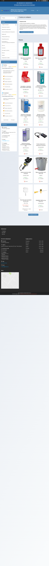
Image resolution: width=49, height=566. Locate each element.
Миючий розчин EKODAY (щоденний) (26, 59)
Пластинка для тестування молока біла (25, 200)
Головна (32, 10)
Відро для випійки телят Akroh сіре (41, 173)
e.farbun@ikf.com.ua (5, 140)
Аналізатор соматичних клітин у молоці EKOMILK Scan (26, 116)
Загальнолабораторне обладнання (8, 31)
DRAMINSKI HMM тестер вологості (41, 201)
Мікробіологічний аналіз (6, 29)
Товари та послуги (5, 24)
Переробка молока (5, 39)
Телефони (4, 231)
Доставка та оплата (5, 50)
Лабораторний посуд (6, 36)
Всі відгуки (13, 119)
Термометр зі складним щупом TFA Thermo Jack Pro (9, 99)
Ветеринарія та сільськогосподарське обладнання (8, 42)
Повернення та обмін (6, 57)
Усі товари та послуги (33, 214)
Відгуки (3, 52)
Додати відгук (6, 119)
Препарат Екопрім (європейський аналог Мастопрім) (41, 116)
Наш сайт (3, 232)
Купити (26, 67)
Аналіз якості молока (6, 27)
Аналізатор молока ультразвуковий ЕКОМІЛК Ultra (25, 144)
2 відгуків (38, 0)
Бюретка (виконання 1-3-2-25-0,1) (8, 70)
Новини (3, 55)
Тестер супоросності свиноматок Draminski (41, 144)
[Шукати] (15, 18)
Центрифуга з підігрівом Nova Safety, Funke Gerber (25, 87)
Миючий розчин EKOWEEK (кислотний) (40, 59)
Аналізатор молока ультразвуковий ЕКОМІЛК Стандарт (40, 87)
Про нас (3, 45)
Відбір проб (4, 34)
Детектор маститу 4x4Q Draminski (26, 173)
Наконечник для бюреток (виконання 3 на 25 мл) (7, 72)
